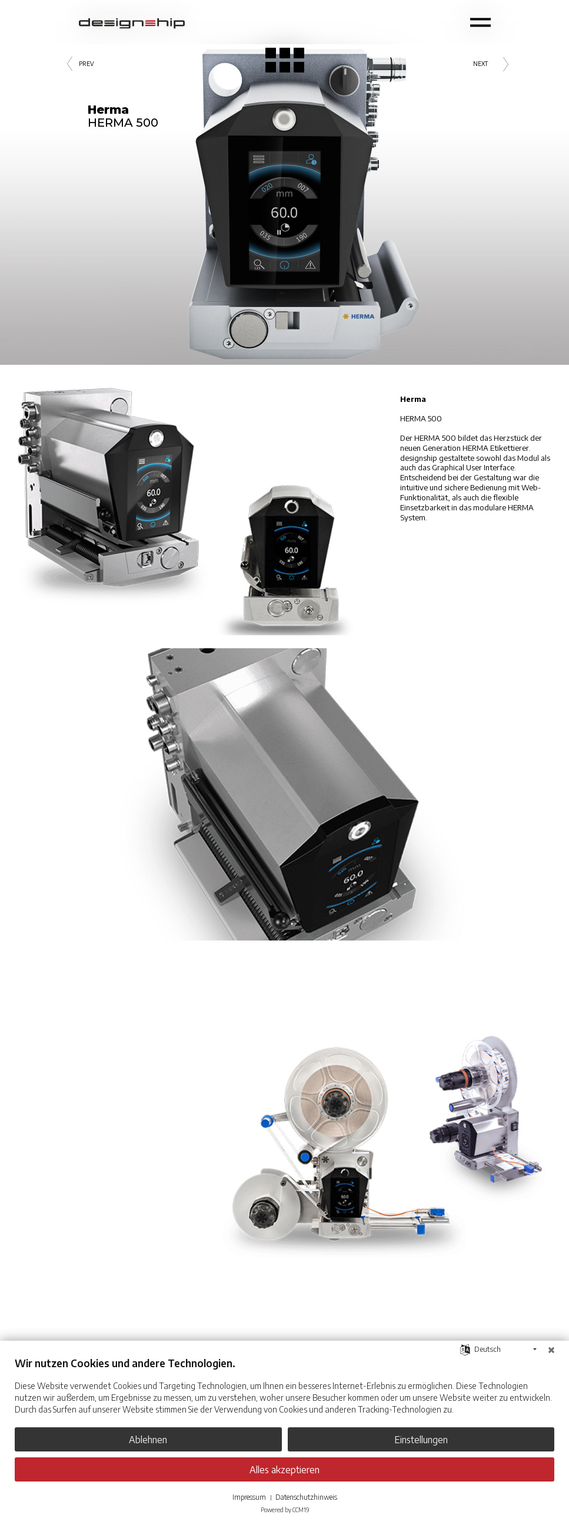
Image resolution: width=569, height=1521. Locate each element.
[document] (284, 1394)
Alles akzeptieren (284, 1469)
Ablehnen (148, 1439)
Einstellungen (421, 1439)
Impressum (249, 1497)
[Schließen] (551, 1349)
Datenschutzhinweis (306, 1497)
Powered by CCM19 (285, 1509)
